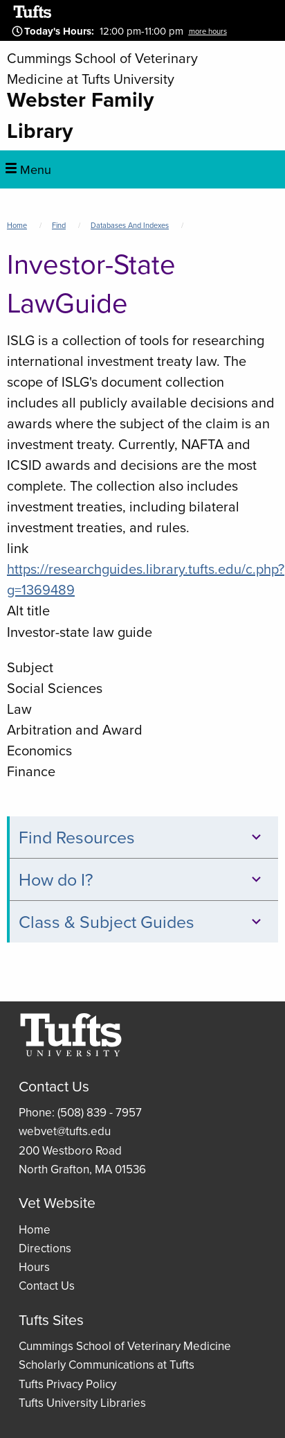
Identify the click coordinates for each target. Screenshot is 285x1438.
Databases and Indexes (130, 225)
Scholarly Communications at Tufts (106, 1365)
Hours (34, 1267)
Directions (45, 1248)
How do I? (142, 880)
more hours (208, 31)
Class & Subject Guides (142, 922)
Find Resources (142, 837)
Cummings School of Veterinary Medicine (125, 1346)
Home (17, 225)
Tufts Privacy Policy (67, 1384)
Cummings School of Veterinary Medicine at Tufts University (102, 68)
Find (59, 225)
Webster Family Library (80, 115)
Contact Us (47, 1286)
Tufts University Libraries (82, 1403)
